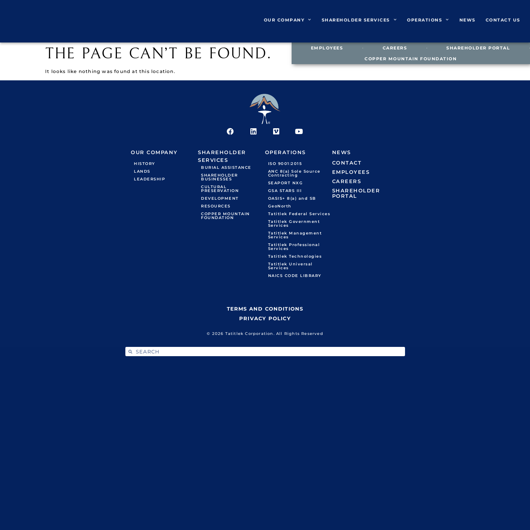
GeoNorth (280, 206)
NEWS (467, 24)
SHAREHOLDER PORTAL (478, 48)
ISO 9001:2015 (285, 164)
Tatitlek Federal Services (299, 214)
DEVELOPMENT (220, 199)
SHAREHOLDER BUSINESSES (219, 177)
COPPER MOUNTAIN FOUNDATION (411, 58)
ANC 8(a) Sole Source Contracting (294, 174)
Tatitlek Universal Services (290, 266)
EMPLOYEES (327, 48)
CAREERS (395, 48)
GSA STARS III (285, 191)
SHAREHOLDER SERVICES (359, 24)
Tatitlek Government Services (294, 224)
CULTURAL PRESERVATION (220, 189)
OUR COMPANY (288, 24)
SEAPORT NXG (285, 183)
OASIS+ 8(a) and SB (292, 199)
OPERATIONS (428, 24)
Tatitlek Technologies (295, 257)
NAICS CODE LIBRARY (295, 276)
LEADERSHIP (149, 179)
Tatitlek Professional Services (294, 247)
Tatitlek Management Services (295, 235)
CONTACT (347, 163)
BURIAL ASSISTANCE (226, 168)
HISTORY (144, 164)
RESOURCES (216, 206)
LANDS (142, 172)
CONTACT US (503, 24)
